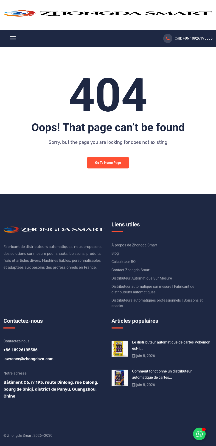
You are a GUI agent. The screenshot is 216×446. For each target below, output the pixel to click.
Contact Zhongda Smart (131, 270)
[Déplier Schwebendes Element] (199, 434)
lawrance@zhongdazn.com (28, 358)
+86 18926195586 (198, 38)
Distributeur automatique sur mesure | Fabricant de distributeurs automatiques (153, 289)
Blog (115, 253)
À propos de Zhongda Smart (134, 245)
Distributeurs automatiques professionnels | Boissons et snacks (157, 303)
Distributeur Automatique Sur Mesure (142, 278)
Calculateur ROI (124, 262)
